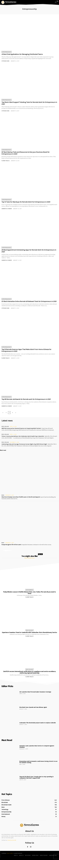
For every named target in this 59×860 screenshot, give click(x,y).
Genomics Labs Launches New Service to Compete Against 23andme (36, 746)
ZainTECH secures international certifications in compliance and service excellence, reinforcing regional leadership (29, 672)
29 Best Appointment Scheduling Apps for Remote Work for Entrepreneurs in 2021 (29, 251)
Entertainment (29, 589)
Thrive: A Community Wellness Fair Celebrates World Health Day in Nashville (23, 436)
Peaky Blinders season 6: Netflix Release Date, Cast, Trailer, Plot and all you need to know (29, 592)
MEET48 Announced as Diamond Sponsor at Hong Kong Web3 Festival (21, 428)
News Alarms (10, 853)
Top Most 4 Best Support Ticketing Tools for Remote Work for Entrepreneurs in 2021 (29, 103)
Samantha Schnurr (7, 208)
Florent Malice (6, 160)
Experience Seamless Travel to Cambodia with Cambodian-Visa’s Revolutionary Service (29, 632)
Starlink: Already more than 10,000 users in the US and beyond (21, 497)
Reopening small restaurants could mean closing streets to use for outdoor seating (38, 762)
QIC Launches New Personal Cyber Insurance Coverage (35, 692)
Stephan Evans (5, 61)
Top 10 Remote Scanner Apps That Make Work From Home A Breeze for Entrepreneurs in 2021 (26, 350)
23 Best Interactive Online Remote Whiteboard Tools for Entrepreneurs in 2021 (29, 301)
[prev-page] (3, 412)
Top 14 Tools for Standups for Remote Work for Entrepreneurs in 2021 (26, 202)
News (3, 495)
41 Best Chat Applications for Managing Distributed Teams (22, 54)
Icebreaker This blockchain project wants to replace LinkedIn (37, 722)
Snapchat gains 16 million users (11, 544)
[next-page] (15, 412)
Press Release (5, 426)
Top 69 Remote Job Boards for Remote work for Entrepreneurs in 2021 (26, 399)
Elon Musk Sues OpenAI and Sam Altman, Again (33, 707)
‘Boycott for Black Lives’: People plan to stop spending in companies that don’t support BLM (36, 777)
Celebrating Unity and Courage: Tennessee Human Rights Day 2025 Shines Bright (24, 444)
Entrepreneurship (6, 51)
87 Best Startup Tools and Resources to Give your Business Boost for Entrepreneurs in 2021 (26, 153)
